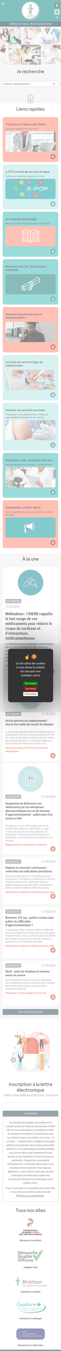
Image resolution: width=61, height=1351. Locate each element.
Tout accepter (30, 683)
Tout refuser (30, 689)
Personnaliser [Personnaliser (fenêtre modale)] (30, 694)
